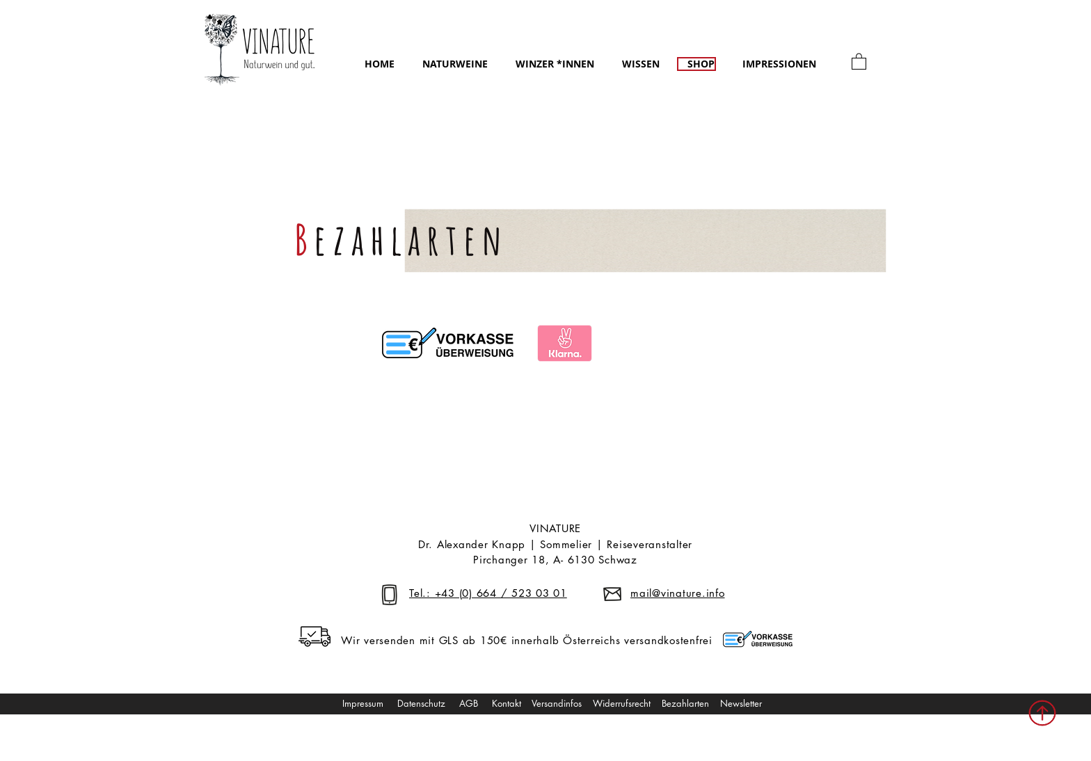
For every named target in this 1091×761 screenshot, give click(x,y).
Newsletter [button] (741, 703)
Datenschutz (421, 703)
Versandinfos (558, 703)
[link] (859, 61)
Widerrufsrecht (622, 703)
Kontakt (508, 703)
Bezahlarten (685, 703)
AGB (470, 703)
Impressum (362, 703)
